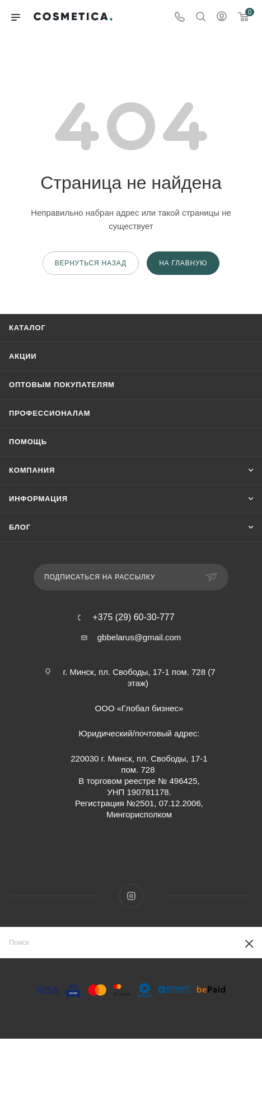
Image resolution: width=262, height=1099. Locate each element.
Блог (20, 527)
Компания (32, 470)
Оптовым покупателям (62, 384)
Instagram (131, 896)
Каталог (27, 327)
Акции (23, 356)
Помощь (28, 441)
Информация (38, 498)
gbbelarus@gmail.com (139, 637)
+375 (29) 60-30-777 (133, 617)
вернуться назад (91, 263)
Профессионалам (49, 413)
